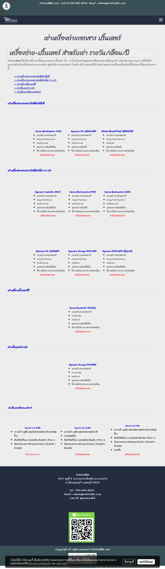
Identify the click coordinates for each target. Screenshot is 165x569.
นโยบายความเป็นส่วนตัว (39, 563)
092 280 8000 (79, 3)
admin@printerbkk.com (87, 494)
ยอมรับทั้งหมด (146, 561)
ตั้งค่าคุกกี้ (129, 561)
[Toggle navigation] (160, 20)
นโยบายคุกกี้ (62, 563)
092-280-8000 (84, 490)
